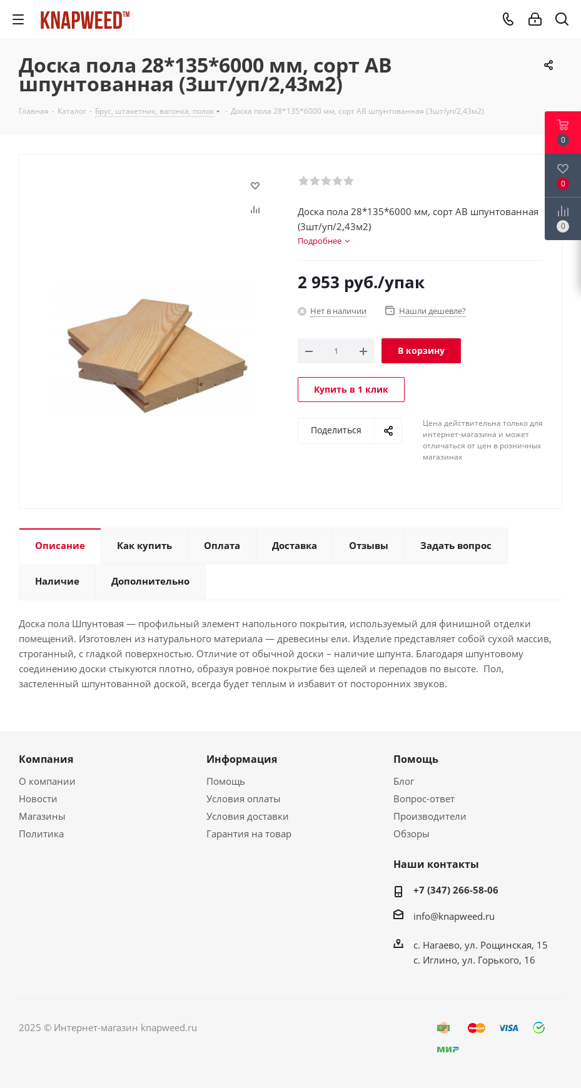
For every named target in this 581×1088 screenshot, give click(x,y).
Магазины (42, 816)
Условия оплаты (243, 798)
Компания (46, 759)
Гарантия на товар (248, 833)
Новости (38, 798)
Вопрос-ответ (424, 798)
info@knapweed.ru (454, 916)
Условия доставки (247, 816)
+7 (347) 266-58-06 (455, 890)
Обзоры (411, 833)
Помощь (225, 781)
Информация (241, 759)
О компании (47, 781)
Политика (41, 833)
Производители (430, 816)
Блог (403, 781)
